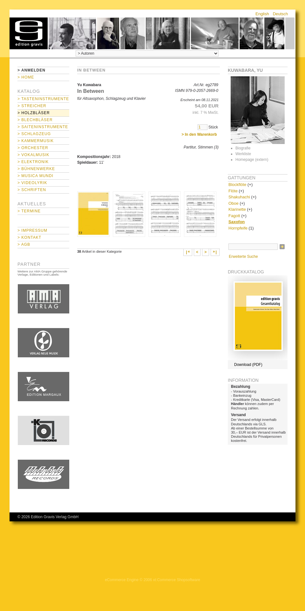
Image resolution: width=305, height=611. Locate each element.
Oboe (233, 203)
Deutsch (280, 13)
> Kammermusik (35, 141)
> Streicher (31, 106)
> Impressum (32, 230)
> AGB (23, 244)
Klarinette (237, 209)
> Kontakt (29, 237)
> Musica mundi (35, 176)
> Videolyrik (32, 183)
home (29, 33)
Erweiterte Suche (243, 256)
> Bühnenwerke (36, 169)
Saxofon (236, 221)
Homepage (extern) (251, 159)
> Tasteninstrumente (43, 99)
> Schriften (31, 190)
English (262, 13)
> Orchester (32, 148)
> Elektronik (33, 162)
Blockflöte (237, 184)
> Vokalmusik (33, 155)
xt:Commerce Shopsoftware (176, 580)
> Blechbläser (35, 120)
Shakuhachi (239, 197)
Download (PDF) (248, 364)
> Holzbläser (33, 113)
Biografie (242, 148)
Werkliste (243, 154)
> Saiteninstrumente (42, 127)
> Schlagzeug (34, 134)
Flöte (233, 191)
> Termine (29, 211)
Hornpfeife (237, 228)
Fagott (234, 215)
